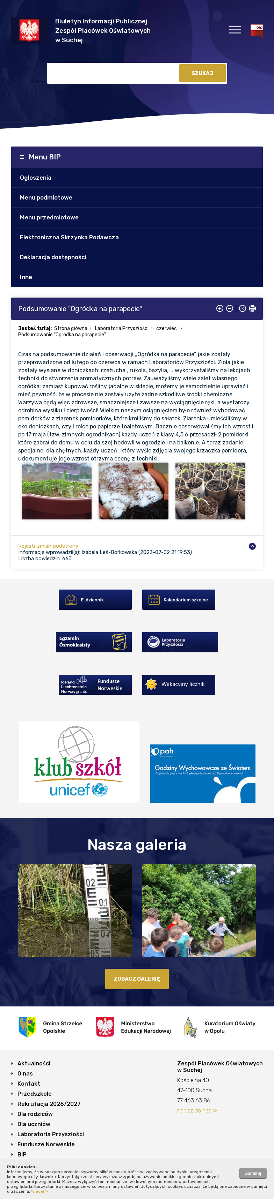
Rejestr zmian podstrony (48, 546)
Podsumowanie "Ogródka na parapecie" (62, 335)
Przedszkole (34, 1094)
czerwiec (166, 328)
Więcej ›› (39, 1191)
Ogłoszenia (35, 177)
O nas (25, 1073)
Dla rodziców (35, 1114)
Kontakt (28, 1083)
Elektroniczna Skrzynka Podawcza (69, 237)
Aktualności (33, 1063)
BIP (22, 1154)
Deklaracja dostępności (53, 257)
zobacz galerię (137, 979)
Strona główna (70, 328)
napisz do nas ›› (197, 1110)
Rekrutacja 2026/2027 (49, 1104)
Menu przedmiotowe (49, 217)
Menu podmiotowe (46, 197)
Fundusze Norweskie (46, 1144)
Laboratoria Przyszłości (122, 328)
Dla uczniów (33, 1124)
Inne (26, 276)
